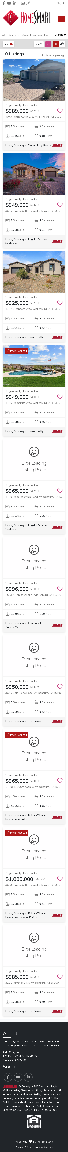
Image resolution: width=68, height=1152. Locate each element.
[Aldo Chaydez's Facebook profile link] (8, 1077)
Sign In (61, 3)
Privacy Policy (23, 1147)
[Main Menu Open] (61, 19)
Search (60, 35)
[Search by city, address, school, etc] (29, 35)
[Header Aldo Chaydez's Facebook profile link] (4, 3)
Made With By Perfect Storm (34, 1141)
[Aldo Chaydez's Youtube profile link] (18, 1077)
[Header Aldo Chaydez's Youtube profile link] (9, 3)
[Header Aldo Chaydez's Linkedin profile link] (14, 3)
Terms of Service (43, 1147)
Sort (39, 43)
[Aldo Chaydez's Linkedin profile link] (28, 1077)
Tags (8, 43)
